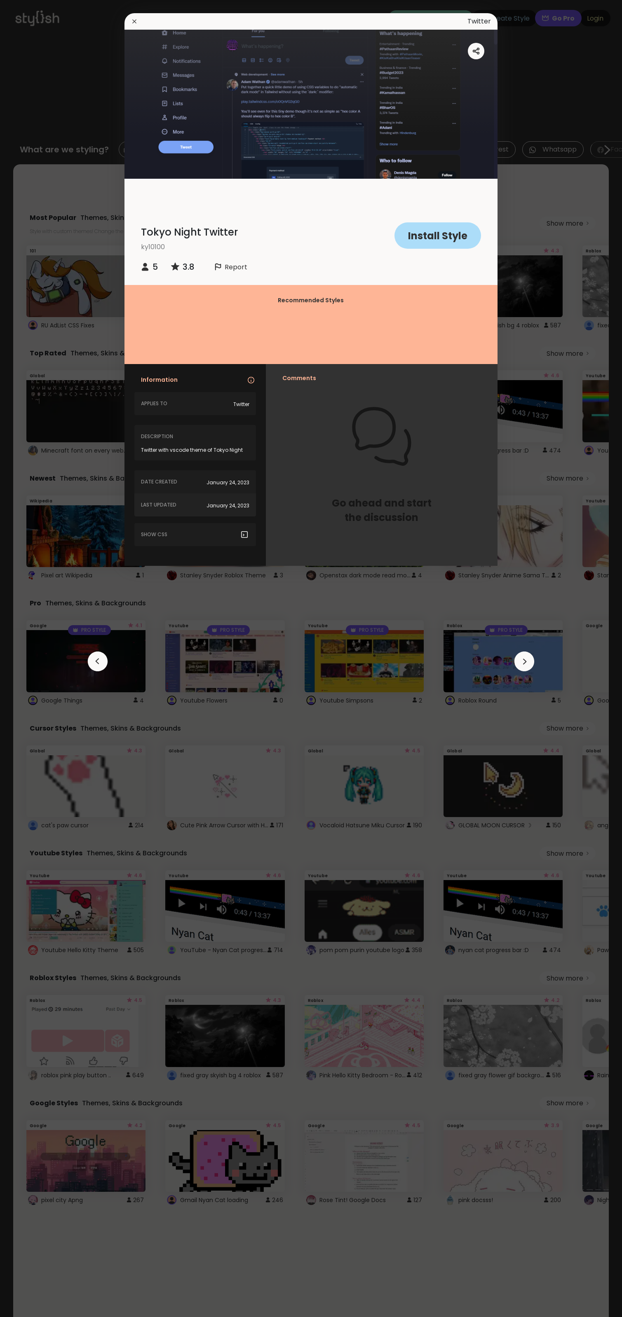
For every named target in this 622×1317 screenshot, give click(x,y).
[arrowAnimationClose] (97, 661)
